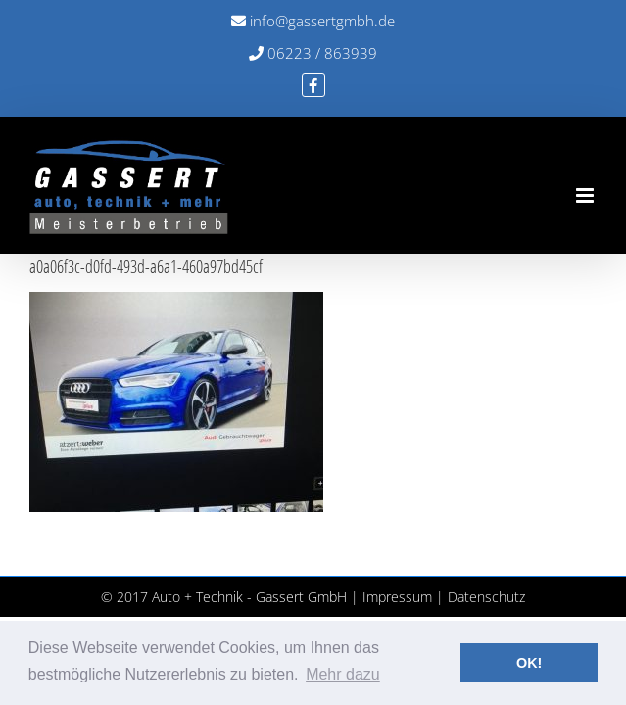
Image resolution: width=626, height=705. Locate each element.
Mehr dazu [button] (343, 674)
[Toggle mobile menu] (586, 195)
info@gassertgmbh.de (313, 20)
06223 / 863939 (313, 53)
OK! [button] (529, 663)
